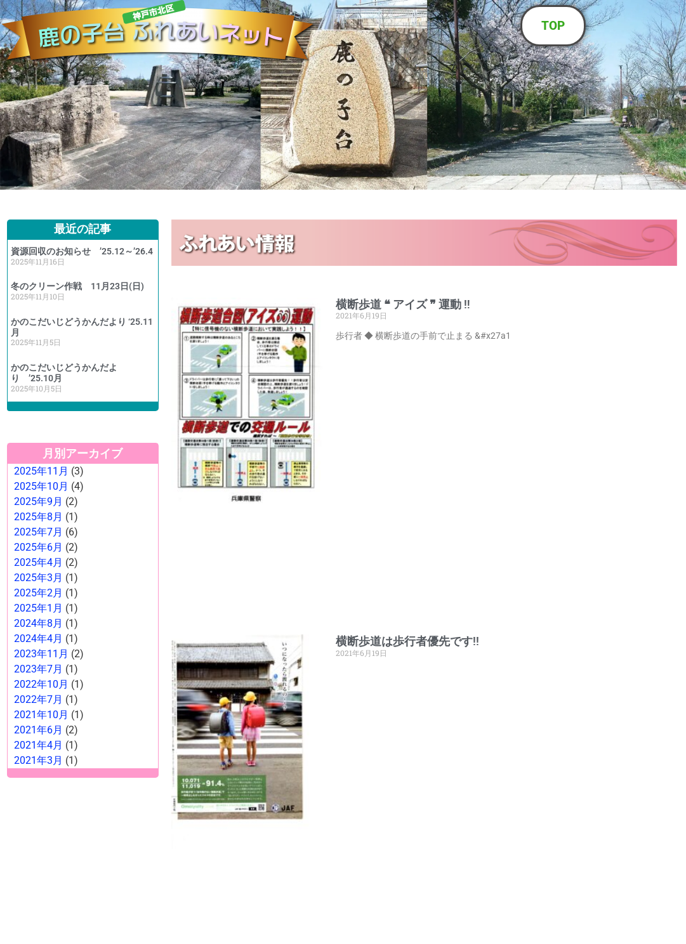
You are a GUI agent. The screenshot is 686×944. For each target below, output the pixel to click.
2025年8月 (38, 517)
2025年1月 (38, 608)
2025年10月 (41, 486)
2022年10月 (41, 684)
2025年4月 (38, 562)
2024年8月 (38, 623)
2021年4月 (38, 745)
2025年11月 (41, 471)
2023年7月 (38, 669)
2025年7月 (38, 532)
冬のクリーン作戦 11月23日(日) (82, 286)
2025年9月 (38, 501)
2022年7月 (38, 699)
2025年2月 (38, 593)
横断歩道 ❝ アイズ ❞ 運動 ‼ (403, 304)
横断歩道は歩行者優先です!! (407, 641)
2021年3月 (38, 760)
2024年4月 (38, 639)
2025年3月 (38, 578)
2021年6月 (38, 730)
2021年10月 (41, 715)
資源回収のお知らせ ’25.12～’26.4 (82, 251)
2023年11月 (41, 654)
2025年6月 (38, 547)
